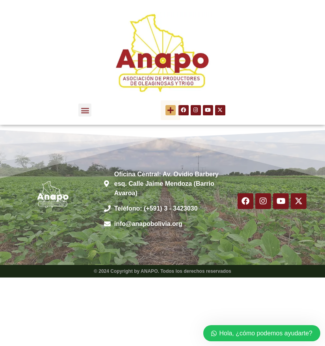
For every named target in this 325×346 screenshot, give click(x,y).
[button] (84, 110)
